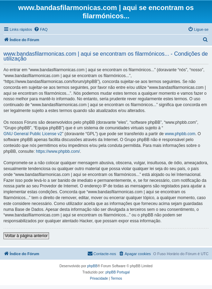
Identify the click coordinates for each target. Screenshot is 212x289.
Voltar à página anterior (26, 235)
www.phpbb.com (180, 133)
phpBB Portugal (117, 272)
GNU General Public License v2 (32, 133)
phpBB (92, 266)
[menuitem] (41, 29)
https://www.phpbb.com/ (58, 151)
